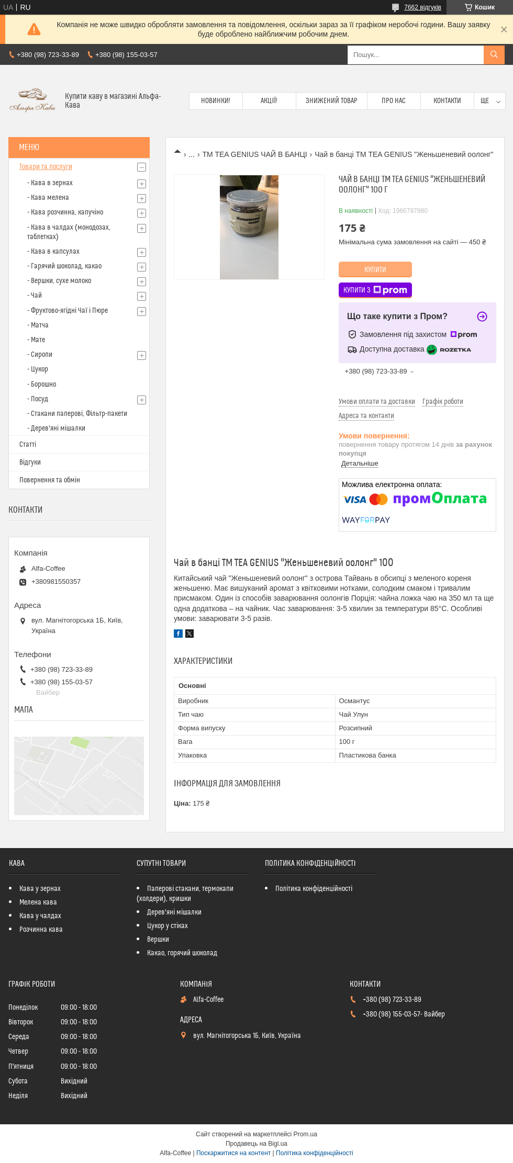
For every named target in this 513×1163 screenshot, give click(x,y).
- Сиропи (39, 355)
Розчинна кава (41, 929)
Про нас (394, 101)
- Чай (34, 295)
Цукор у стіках (167, 926)
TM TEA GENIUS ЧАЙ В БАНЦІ (255, 154)
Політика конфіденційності (313, 889)
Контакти (447, 101)
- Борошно (41, 384)
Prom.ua (305, 1134)
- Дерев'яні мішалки (56, 428)
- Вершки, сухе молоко (59, 281)
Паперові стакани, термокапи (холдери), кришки (185, 894)
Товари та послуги (45, 167)
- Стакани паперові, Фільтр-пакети (77, 414)
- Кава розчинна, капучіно (65, 212)
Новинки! (215, 101)
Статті (27, 445)
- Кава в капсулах (53, 251)
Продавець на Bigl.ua (256, 1143)
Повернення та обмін (49, 480)
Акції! (269, 101)
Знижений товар (332, 101)
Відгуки (30, 462)
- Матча (38, 325)
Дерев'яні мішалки (174, 912)
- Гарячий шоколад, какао (64, 266)
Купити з (375, 290)
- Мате (36, 340)
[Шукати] (494, 55)
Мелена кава (38, 902)
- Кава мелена (48, 198)
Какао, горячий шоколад (182, 953)
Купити (375, 270)
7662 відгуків (422, 7)
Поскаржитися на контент (233, 1153)
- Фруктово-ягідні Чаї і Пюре (67, 311)
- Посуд (37, 399)
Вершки (158, 939)
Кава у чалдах (40, 916)
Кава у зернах (40, 889)
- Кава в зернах (50, 183)
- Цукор (37, 369)
